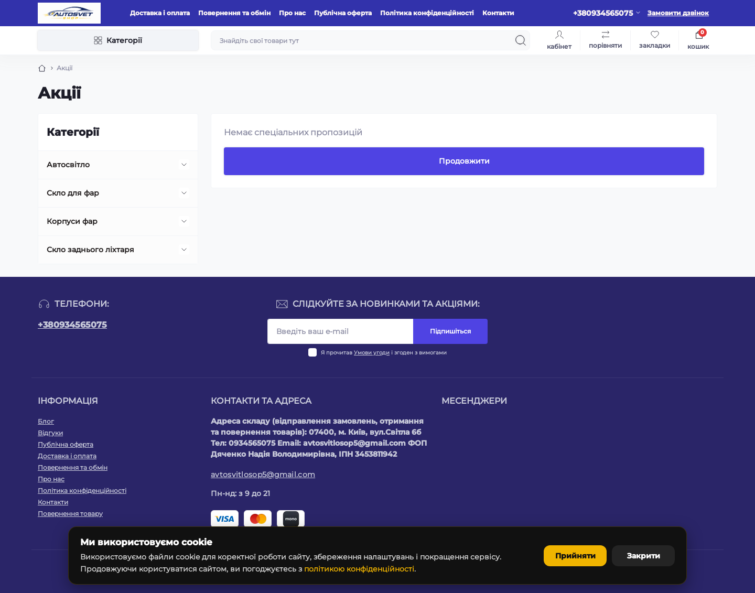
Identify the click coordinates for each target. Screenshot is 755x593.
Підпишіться (450, 331)
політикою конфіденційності (359, 569)
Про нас (292, 13)
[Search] (520, 40)
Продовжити (464, 161)
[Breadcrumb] (42, 68)
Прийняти (575, 555)
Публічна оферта (343, 13)
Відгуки (50, 433)
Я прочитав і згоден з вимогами (384, 352)
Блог (46, 421)
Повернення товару (70, 513)
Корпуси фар (72, 221)
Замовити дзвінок (678, 13)
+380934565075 (72, 325)
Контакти (498, 13)
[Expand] (184, 164)
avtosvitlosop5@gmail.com (263, 474)
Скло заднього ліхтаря (90, 249)
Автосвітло (68, 164)
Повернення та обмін (234, 13)
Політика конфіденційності (427, 13)
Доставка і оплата (160, 13)
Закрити (643, 555)
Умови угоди (372, 352)
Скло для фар (73, 193)
